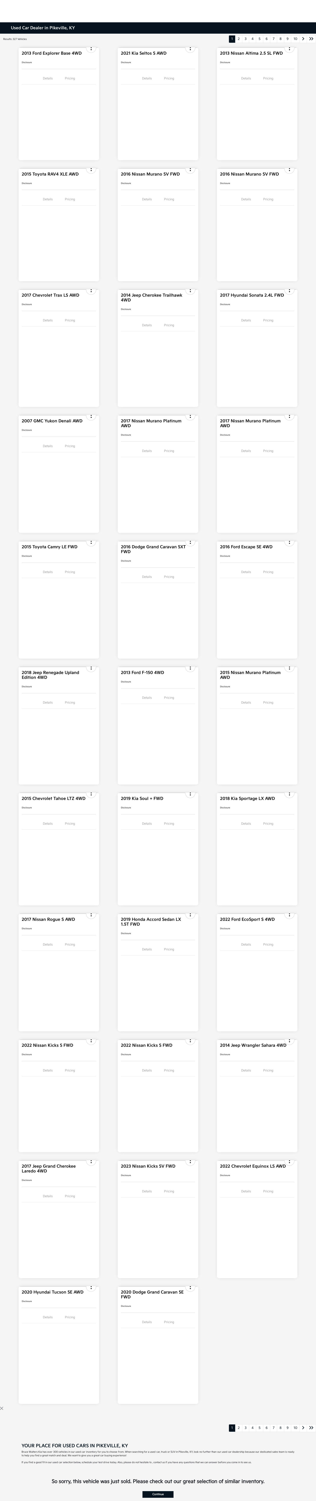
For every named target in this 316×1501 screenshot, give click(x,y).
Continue (158, 1494)
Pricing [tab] (70, 78)
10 (295, 39)
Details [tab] (48, 78)
